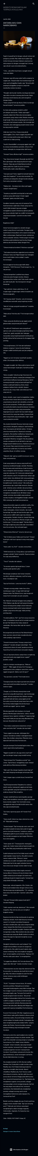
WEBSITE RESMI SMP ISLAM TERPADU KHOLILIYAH (14, 8)
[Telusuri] (33, 3)
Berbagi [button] (5, 1128)
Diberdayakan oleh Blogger (19, 1149)
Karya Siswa (16, 1131)
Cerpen (11, 1131)
